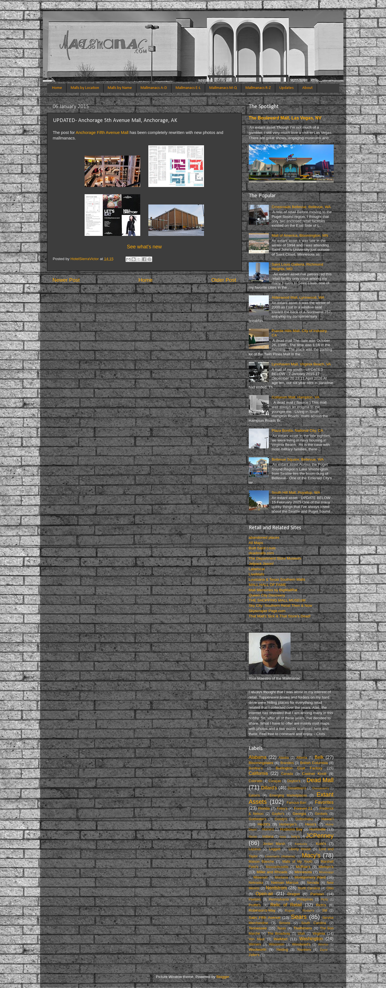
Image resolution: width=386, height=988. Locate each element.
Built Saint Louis (262, 548)
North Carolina (309, 888)
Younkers (304, 950)
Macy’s (311, 855)
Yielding (282, 950)
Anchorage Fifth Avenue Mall (102, 132)
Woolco (323, 944)
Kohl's (321, 844)
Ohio (330, 888)
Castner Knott (314, 774)
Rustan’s (308, 910)
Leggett (275, 849)
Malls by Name (120, 88)
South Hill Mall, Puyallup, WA (296, 492)
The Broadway (278, 933)
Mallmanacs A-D (154, 88)
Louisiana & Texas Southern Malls (277, 579)
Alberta (301, 758)
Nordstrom (276, 887)
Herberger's (288, 824)
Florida (264, 808)
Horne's (268, 829)
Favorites (324, 802)
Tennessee (258, 928)
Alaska (284, 758)
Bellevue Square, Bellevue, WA (298, 459)
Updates (286, 88)
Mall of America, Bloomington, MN (300, 235)
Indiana (268, 837)
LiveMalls (256, 574)
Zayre (324, 949)
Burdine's (256, 768)
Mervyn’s (326, 867)
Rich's (321, 905)
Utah (301, 933)
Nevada (313, 883)
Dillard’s (269, 787)
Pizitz (324, 899)
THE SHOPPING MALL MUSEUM (277, 600)
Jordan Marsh (274, 844)
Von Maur (257, 939)
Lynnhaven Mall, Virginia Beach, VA (301, 364)
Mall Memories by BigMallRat (273, 590)
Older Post (223, 280)
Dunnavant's (320, 788)
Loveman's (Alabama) (280, 856)
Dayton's (293, 781)
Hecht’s (264, 824)
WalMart (280, 939)
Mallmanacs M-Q (223, 88)
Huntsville (317, 829)
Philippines (305, 899)
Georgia (299, 814)
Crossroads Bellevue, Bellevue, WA (301, 207)
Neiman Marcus (284, 882)
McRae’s (303, 867)
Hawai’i (327, 819)
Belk (319, 757)
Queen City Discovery (267, 595)
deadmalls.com (261, 553)
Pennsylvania (279, 899)
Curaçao (275, 781)
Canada (287, 774)
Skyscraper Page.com (267, 611)
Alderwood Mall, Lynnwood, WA (298, 297)
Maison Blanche (261, 862)
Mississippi (326, 872)
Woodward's (301, 944)
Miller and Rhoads (272, 872)
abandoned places (264, 537)
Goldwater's (258, 819)
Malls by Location (85, 88)
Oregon (293, 894)
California (258, 773)
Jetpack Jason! (261, 564)
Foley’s (282, 808)
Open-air (264, 893)
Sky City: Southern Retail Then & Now (280, 605)
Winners (255, 944)
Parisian (317, 894)
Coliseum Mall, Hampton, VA (295, 397)
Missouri (260, 877)
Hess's (310, 824)
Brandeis (287, 763)
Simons (284, 923)
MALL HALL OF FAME (267, 585)
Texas (281, 928)
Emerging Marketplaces (288, 795)
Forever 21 (303, 808)
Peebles (255, 899)
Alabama (258, 757)
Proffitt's (255, 905)
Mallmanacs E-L (188, 88)
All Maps (256, 543)
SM (324, 910)
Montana (281, 877)
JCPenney (320, 835)
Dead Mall (319, 780)
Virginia (319, 933)
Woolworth (258, 949)
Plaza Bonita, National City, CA (297, 430)
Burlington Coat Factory (299, 768)
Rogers (289, 910)
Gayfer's (278, 814)
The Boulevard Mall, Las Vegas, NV (285, 118)
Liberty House (300, 849)
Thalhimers (302, 928)
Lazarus (255, 849)
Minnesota (303, 872)
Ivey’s (295, 837)
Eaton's (254, 795)
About (307, 88)
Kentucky (301, 843)
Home (57, 88)
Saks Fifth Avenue (265, 917)
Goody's (281, 819)
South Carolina (313, 923)
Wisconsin (276, 944)
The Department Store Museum (275, 558)
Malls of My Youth (297, 862)
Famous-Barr (296, 803)
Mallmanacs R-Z (258, 88)
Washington (311, 938)
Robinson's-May (262, 910)
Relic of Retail (286, 904)
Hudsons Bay (291, 829)
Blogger (223, 977)
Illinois (253, 836)
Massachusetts (277, 867)
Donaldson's (297, 788)
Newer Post (66, 280)
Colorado (255, 781)
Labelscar (257, 569)
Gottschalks (304, 819)
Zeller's (254, 955)
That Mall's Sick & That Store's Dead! (280, 616)
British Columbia (314, 763)
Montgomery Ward (310, 877)
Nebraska (256, 883)
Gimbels (321, 814)
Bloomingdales (261, 763)
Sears (298, 916)
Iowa (282, 836)
